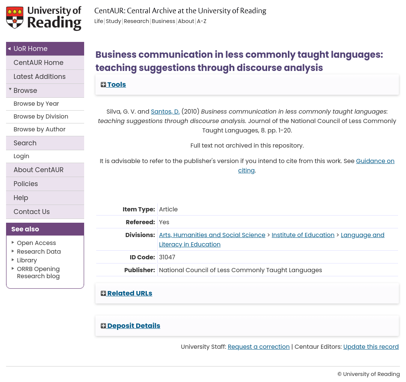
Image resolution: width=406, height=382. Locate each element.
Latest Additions (40, 76)
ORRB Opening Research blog (38, 272)
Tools (113, 84)
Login (21, 156)
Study (113, 21)
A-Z (201, 21)
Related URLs (126, 293)
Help (21, 197)
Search (25, 143)
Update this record (371, 346)
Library (27, 260)
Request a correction (259, 346)
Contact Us (32, 211)
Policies (26, 183)
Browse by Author (40, 129)
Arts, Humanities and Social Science (212, 235)
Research (136, 21)
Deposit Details (130, 325)
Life (98, 21)
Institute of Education (303, 235)
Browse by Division (41, 116)
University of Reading (46, 21)
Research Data (39, 251)
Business (163, 21)
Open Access (36, 243)
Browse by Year (36, 103)
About (39, 169)
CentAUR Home (38, 62)
